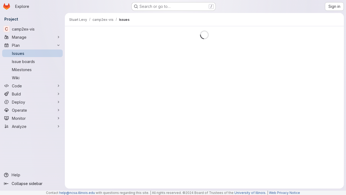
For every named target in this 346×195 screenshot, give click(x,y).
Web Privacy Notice (284, 193)
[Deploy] (32, 102)
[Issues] (32, 53)
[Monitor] (32, 118)
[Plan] (32, 45)
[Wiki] (32, 77)
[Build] (32, 94)
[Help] (32, 175)
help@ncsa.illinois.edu (77, 193)
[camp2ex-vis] (32, 29)
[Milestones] (32, 69)
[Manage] (32, 37)
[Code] (32, 86)
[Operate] (32, 110)
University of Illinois (249, 193)
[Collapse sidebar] (32, 183)
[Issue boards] (32, 61)
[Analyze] (32, 126)
